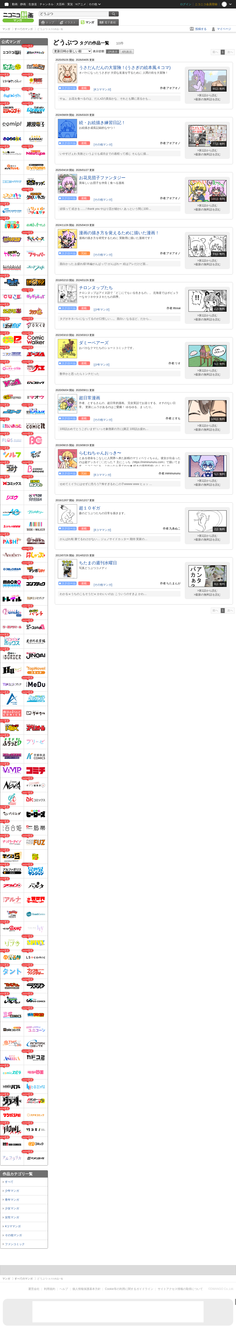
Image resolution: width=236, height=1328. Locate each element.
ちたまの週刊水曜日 (98, 563)
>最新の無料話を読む (207, 99)
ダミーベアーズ (94, 342)
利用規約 (49, 1289)
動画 (15, 4)
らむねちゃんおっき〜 (100, 453)
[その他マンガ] (103, 144)
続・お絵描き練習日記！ (102, 122)
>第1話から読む (207, 95)
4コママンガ (13, 1226)
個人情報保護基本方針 (86, 1289)
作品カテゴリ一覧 (18, 1174)
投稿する (201, 29)
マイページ (224, 29)
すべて (9, 1181)
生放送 (32, 4)
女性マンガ (12, 1217)
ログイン (185, 4)
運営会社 (33, 1289)
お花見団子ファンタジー (102, 177)
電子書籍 (110, 22)
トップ (50, 22)
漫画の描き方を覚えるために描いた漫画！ (119, 232)
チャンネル (46, 4)
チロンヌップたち (96, 287)
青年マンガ (12, 1199)
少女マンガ (12, 1208)
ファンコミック (15, 1244)
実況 (70, 4)
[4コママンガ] (102, 89)
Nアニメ (80, 4)
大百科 (60, 4)
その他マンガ (13, 1235)
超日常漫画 (89, 398)
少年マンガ (12, 1190)
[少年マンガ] (102, 309)
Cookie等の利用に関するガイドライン (129, 1289)
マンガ (90, 22)
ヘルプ (63, 1289)
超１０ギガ (89, 508)
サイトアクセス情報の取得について (180, 1289)
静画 (23, 4)
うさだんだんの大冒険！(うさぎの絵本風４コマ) (125, 67)
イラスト (70, 22)
